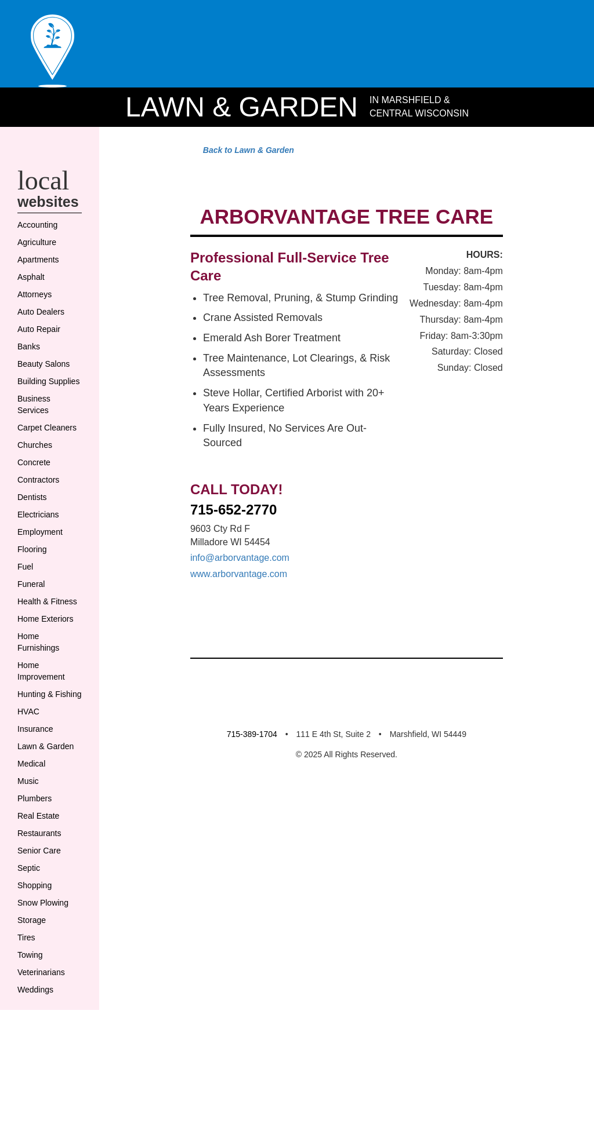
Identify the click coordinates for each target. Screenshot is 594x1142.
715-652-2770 (237, 859)
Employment (44, 596)
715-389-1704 (243, 1110)
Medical (33, 863)
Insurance (37, 828)
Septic (30, 967)
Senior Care (40, 949)
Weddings (37, 1088)
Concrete (36, 526)
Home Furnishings (40, 729)
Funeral (32, 648)
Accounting (40, 266)
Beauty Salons (46, 405)
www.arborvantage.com (246, 923)
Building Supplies (34, 428)
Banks (29, 387)
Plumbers (37, 897)
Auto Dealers (43, 353)
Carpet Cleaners (34, 486)
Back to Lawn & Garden (240, 165)
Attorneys (36, 335)
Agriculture (39, 283)
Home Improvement (46, 758)
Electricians (40, 579)
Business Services (35, 457)
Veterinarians (43, 1071)
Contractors (40, 544)
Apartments (41, 300)
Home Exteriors (35, 700)
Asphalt (32, 318)
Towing (31, 1054)
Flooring (34, 613)
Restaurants (41, 932)
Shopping (37, 984)
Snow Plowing (47, 1002)
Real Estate (40, 915)
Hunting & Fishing (38, 787)
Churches (36, 509)
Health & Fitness (34, 672)
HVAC (29, 810)
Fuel (26, 631)
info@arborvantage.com (248, 907)
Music (29, 880)
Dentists (33, 561)
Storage (33, 1019)
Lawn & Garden (238, 120)
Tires (26, 1036)
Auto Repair (41, 370)
